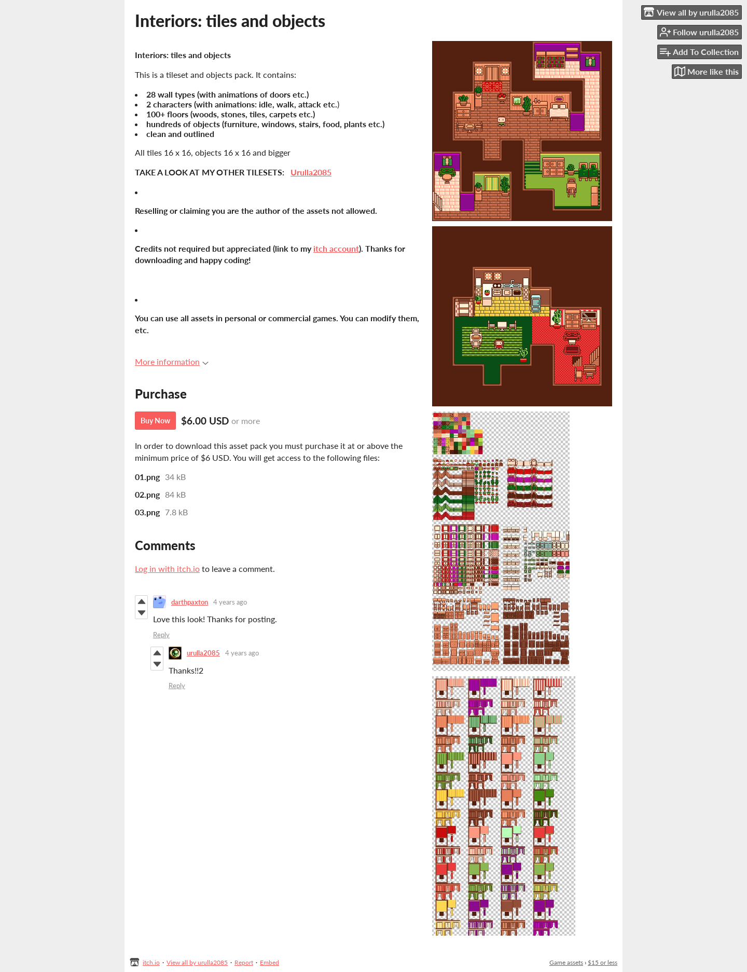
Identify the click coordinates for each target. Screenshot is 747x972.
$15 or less (602, 962)
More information (172, 361)
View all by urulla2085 (197, 962)
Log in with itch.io (167, 568)
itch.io (151, 962)
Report (243, 962)
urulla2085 (203, 653)
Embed (269, 962)
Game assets (566, 962)
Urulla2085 (310, 172)
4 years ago (230, 602)
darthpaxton (189, 602)
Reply (161, 635)
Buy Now (155, 420)
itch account (336, 248)
